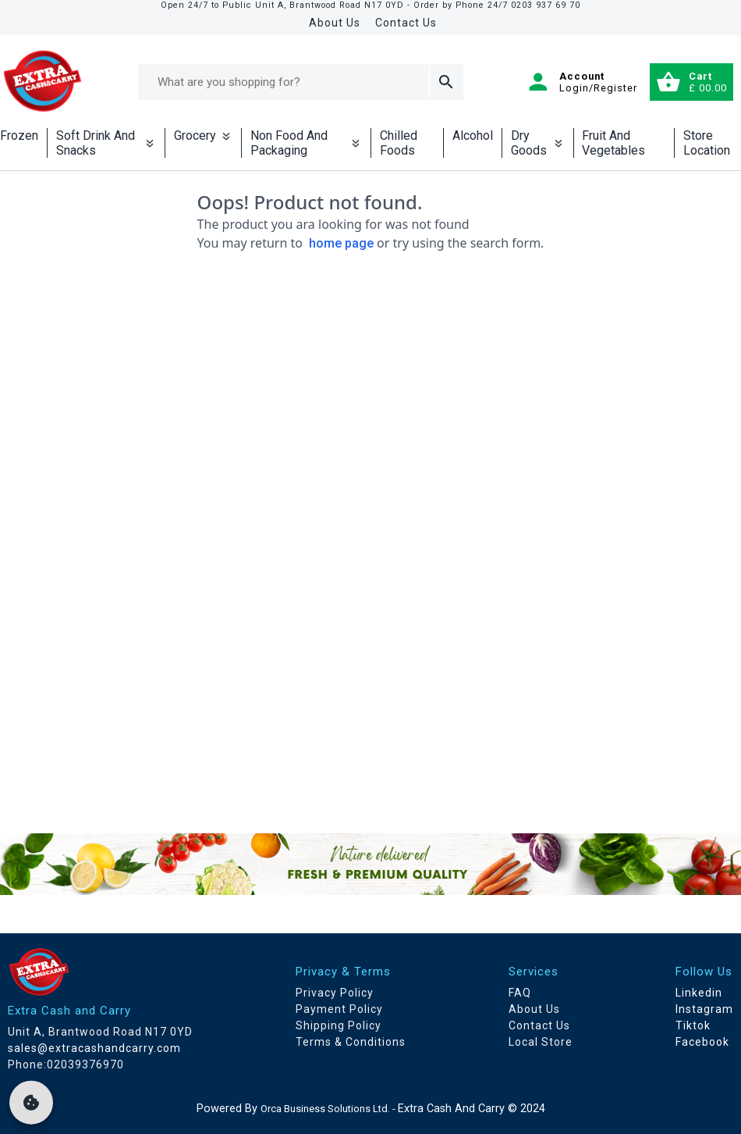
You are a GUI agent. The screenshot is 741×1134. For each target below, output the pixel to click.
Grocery (203, 135)
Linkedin (698, 992)
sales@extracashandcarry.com (94, 1048)
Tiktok (693, 1025)
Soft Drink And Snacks (106, 143)
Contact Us (406, 22)
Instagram (704, 1009)
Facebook (702, 1042)
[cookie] (31, 1103)
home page (341, 243)
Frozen (19, 135)
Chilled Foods (398, 143)
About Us (334, 22)
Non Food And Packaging (306, 143)
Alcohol (472, 135)
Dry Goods (538, 143)
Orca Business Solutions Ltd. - (329, 1108)
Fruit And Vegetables (613, 143)
